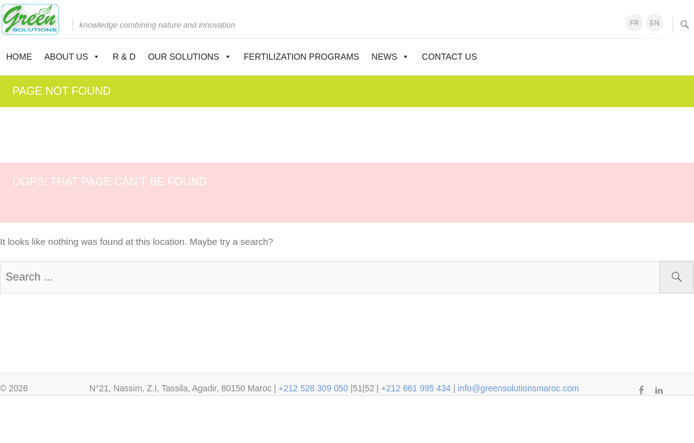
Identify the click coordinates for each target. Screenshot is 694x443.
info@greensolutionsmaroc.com (518, 388)
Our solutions (190, 56)
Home (19, 57)
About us (72, 56)
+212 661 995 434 (416, 388)
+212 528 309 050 (313, 388)
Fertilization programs (302, 57)
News (390, 56)
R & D (123, 57)
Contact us (449, 57)
